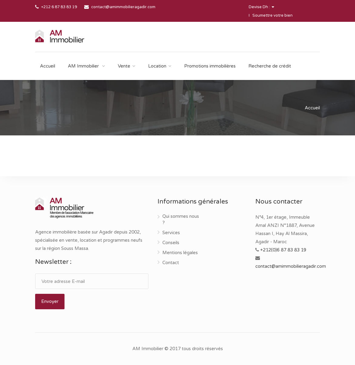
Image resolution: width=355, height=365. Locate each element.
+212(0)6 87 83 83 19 (283, 250)
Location (157, 66)
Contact (170, 262)
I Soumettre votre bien (271, 15)
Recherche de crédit (269, 66)
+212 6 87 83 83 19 (59, 7)
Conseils (170, 242)
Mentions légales (180, 252)
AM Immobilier (84, 66)
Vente (124, 66)
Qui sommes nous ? (180, 219)
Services (171, 232)
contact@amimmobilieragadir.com (123, 7)
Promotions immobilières (210, 66)
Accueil (47, 66)
